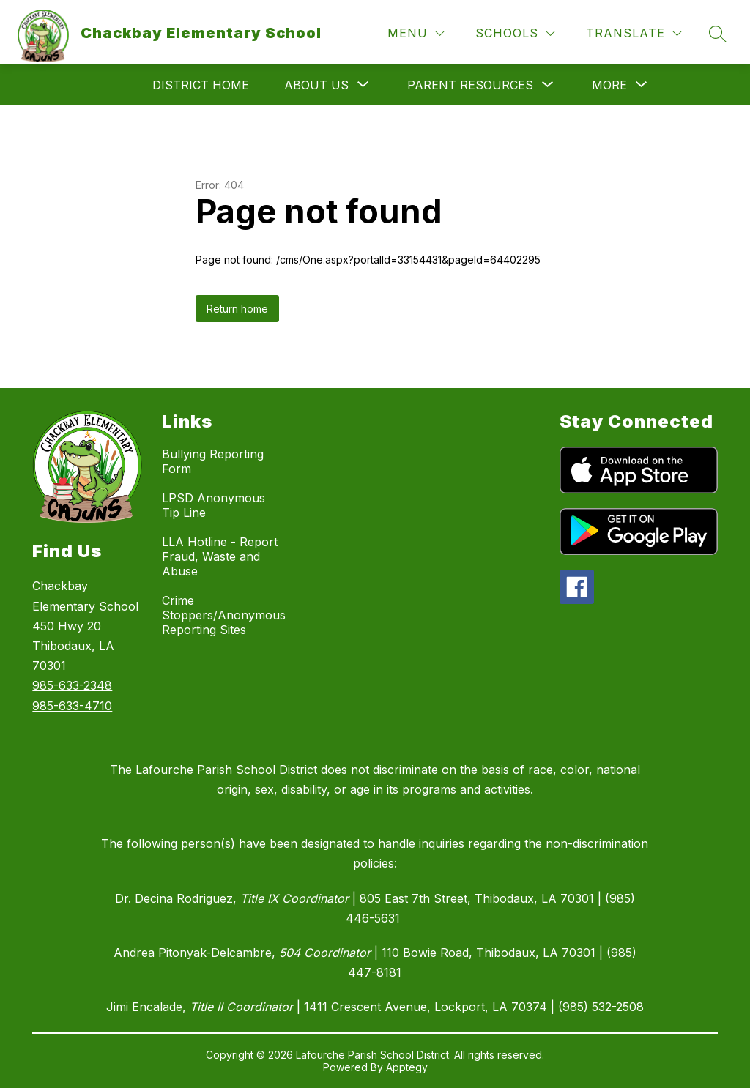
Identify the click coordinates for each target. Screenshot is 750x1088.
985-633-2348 (72, 685)
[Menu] (416, 33)
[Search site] (718, 33)
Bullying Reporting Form (213, 461)
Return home (237, 308)
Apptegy (407, 1067)
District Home (200, 85)
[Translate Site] (634, 33)
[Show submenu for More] (609, 85)
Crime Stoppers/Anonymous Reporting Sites (224, 615)
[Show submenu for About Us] (316, 85)
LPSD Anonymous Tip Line (213, 505)
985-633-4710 (72, 705)
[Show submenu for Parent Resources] (470, 85)
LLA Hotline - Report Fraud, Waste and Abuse (220, 556)
